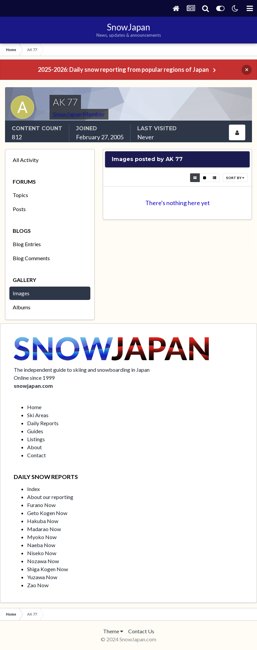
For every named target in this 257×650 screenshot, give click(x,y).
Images (21, 293)
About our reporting (50, 497)
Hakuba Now (42, 521)
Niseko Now (41, 553)
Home (34, 407)
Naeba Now (41, 545)
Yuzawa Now (42, 577)
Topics (20, 195)
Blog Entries (27, 244)
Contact (36, 455)
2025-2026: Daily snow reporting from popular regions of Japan (123, 69)
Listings (36, 439)
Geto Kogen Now (47, 513)
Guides (35, 431)
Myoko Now (42, 537)
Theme (113, 631)
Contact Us (141, 631)
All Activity (25, 160)
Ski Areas (38, 415)
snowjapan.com (33, 385)
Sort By (235, 178)
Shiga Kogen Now (47, 569)
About (34, 447)
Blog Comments (31, 258)
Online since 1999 (34, 377)
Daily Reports (43, 423)
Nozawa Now (43, 561)
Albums (21, 307)
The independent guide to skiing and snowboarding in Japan (82, 369)
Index (33, 489)
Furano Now (41, 505)
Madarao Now (44, 529)
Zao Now (38, 585)
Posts (19, 209)
